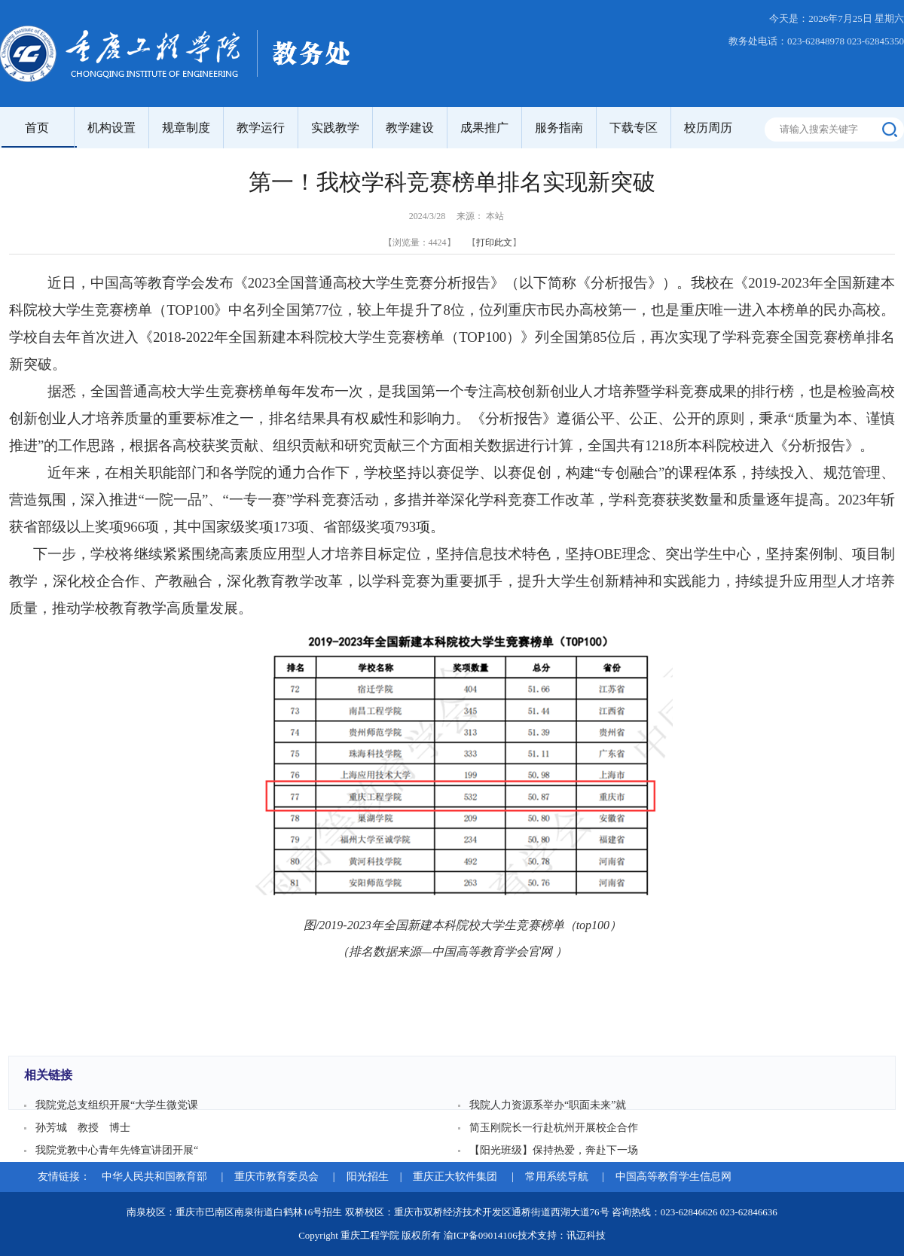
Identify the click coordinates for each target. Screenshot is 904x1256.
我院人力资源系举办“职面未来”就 (547, 1105)
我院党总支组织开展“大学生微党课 (116, 1105)
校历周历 (708, 127)
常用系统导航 (558, 1176)
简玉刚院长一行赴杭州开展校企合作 (553, 1127)
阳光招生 (368, 1176)
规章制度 (186, 127)
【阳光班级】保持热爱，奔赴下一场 (553, 1150)
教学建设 (410, 127)
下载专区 (633, 127)
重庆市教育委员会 (278, 1176)
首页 (37, 127)
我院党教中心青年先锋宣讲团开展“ (116, 1150)
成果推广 (484, 127)
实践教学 (335, 127)
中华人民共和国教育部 (156, 1176)
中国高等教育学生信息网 (673, 1176)
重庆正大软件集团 (456, 1176)
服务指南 (559, 127)
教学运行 (261, 127)
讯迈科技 (586, 1235)
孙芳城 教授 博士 (82, 1127)
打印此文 (494, 242)
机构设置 (111, 127)
